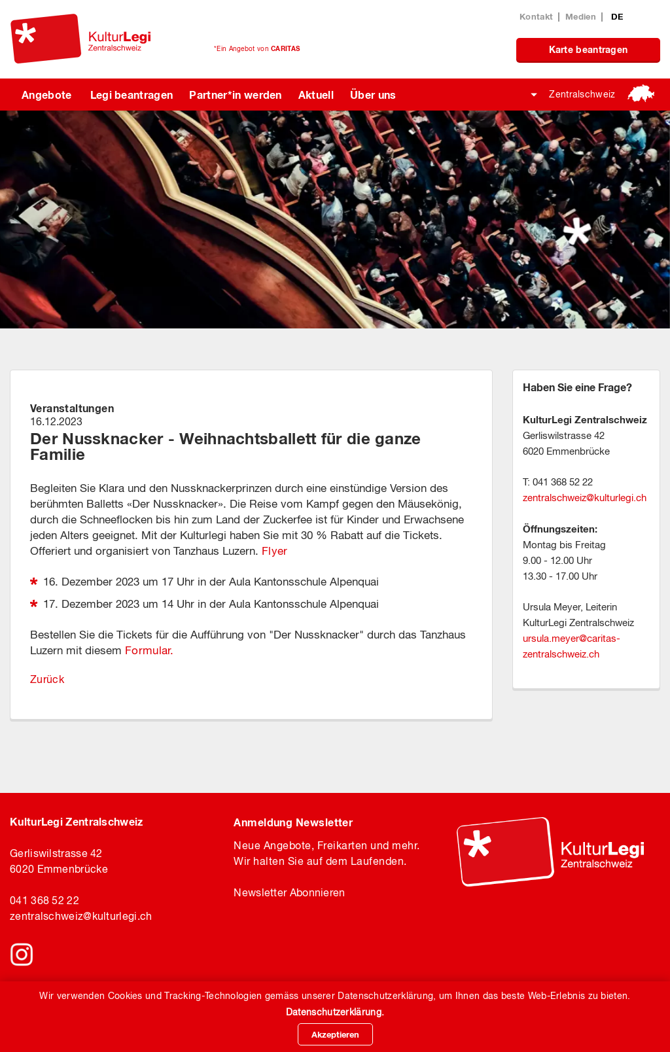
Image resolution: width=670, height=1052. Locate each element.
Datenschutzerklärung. (335, 1012)
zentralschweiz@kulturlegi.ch (81, 916)
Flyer (275, 550)
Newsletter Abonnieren (289, 892)
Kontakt (536, 16)
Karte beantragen (588, 49)
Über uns (373, 94)
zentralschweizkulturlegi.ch (584, 497)
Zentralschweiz (582, 94)
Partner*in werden (235, 94)
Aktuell (316, 94)
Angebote (47, 94)
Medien (580, 16)
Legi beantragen (131, 94)
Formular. (149, 650)
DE (617, 16)
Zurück (47, 679)
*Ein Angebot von (257, 48)
